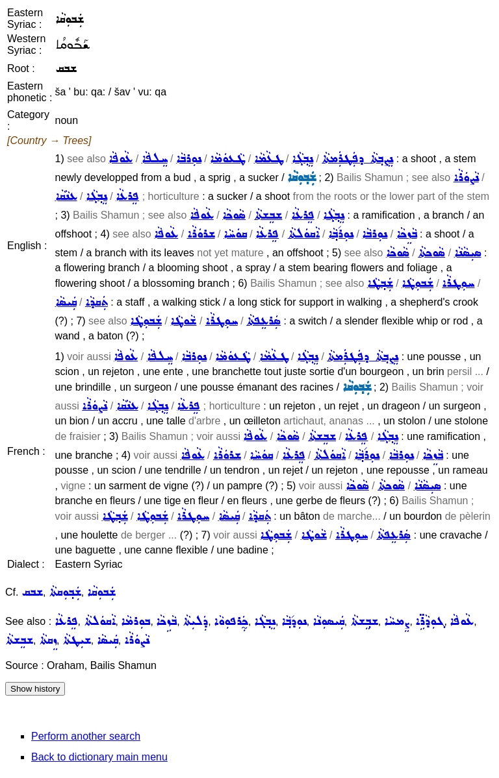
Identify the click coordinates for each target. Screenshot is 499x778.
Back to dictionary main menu (99, 756)
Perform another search (85, 736)
